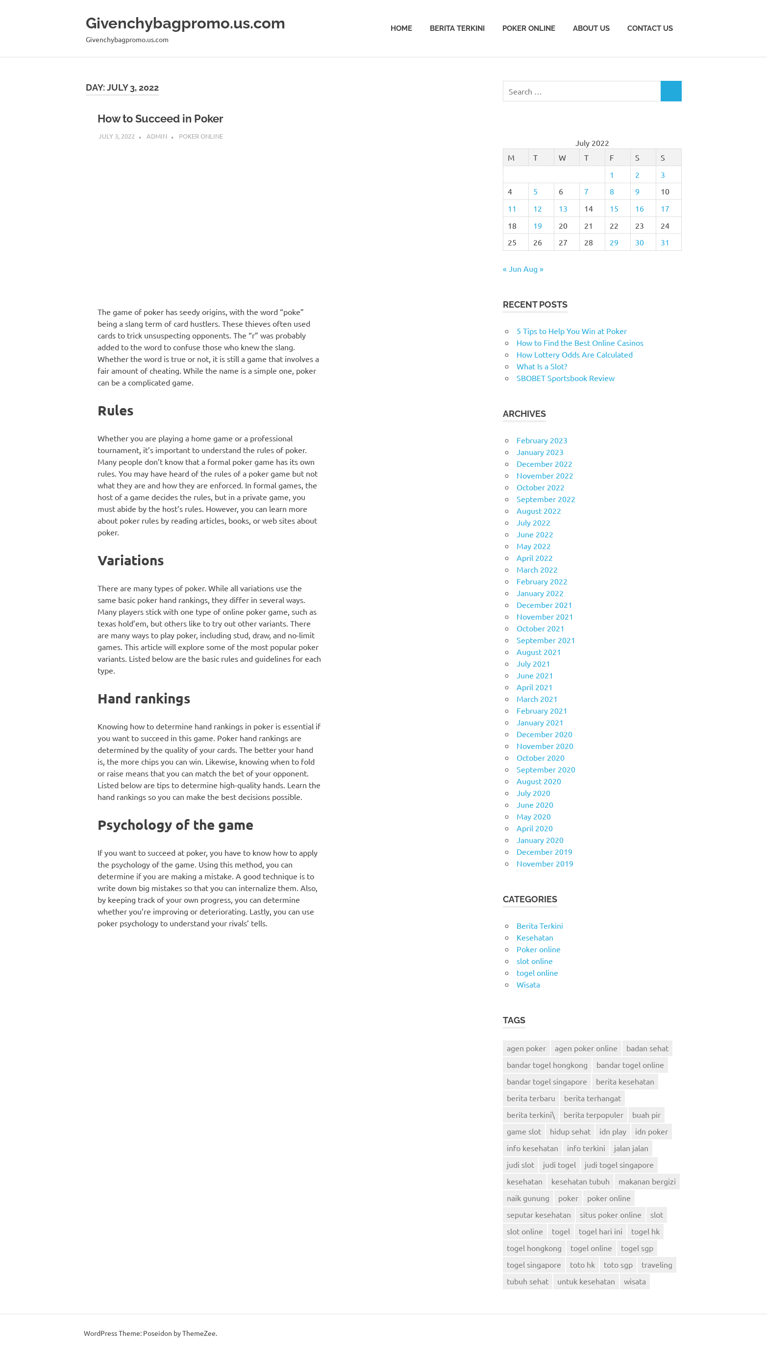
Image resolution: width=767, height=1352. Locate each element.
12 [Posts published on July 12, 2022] (537, 208)
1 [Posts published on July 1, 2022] (612, 174)
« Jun (512, 268)
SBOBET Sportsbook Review (566, 378)
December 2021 (544, 604)
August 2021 (539, 651)
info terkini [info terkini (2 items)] (586, 1148)
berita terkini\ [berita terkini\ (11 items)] (531, 1114)
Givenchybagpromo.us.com (208, 22)
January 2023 (540, 452)
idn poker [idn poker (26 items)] (651, 1131)
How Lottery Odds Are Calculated (575, 354)
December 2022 (544, 463)
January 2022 (540, 593)
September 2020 (546, 769)
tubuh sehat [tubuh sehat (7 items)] (527, 1281)
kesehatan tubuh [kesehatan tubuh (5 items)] (580, 1181)
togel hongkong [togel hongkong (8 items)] (534, 1248)
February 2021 (542, 710)
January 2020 (540, 840)
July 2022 (533, 522)
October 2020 (541, 757)
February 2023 (542, 440)
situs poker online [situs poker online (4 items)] (611, 1214)
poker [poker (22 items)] (568, 1198)
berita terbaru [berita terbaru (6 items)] (531, 1098)
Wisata (528, 984)
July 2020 (533, 792)
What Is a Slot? (542, 366)
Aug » (533, 268)
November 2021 (545, 616)
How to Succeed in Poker (179, 118)
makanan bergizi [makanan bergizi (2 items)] (647, 1181)
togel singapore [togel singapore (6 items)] (534, 1264)
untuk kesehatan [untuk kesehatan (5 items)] (586, 1281)
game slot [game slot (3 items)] (524, 1131)
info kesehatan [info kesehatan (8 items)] (532, 1148)
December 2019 (544, 851)
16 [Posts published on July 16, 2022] (639, 208)
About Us (591, 28)
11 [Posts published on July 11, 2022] (512, 208)
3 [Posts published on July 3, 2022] (663, 174)
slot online (535, 961)
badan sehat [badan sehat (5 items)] (647, 1048)
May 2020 (534, 816)
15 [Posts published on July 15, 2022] (614, 208)
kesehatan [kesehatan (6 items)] (525, 1181)
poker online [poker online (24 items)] (609, 1198)
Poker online (528, 28)
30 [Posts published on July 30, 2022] (639, 242)
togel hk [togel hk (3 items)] (645, 1231)
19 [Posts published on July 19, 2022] (537, 225)
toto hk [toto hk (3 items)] (582, 1264)
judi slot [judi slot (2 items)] (520, 1164)
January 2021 (540, 722)
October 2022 (541, 487)
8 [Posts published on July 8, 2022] (612, 191)
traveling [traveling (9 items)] (657, 1264)
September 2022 (546, 499)
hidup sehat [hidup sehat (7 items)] (570, 1131)
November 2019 (545, 863)
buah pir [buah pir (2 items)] (646, 1114)
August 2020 (539, 781)
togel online (537, 972)
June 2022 (535, 534)
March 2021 (537, 698)
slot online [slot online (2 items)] (525, 1231)
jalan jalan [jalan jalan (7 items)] (631, 1148)
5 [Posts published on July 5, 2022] (535, 191)
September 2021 (546, 640)
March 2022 (537, 569)
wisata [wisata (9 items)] (635, 1281)
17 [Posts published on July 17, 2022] (665, 208)
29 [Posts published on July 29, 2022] (614, 242)
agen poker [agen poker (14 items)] (526, 1048)
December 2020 (544, 734)
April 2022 (535, 557)
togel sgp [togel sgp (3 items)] (637, 1248)
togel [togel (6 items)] (561, 1231)
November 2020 (545, 745)
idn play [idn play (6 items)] (612, 1131)
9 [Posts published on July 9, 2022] (637, 191)
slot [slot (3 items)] (656, 1214)
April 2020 (535, 828)
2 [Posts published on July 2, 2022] (637, 174)
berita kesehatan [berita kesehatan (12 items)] (625, 1081)
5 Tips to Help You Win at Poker (572, 331)
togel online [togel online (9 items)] (591, 1248)
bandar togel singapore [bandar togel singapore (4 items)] (547, 1081)
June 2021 (535, 675)
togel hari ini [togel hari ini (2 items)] (600, 1231)
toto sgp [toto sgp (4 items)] (618, 1264)
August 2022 (539, 510)
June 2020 (535, 804)
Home (401, 28)
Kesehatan (535, 937)
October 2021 (541, 628)
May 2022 (534, 546)
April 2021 (535, 687)
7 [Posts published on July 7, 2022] (586, 191)
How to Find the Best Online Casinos (580, 342)
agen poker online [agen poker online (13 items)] (586, 1048)
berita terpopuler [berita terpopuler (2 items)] (593, 1114)
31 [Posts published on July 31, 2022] (665, 242)
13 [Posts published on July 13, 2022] (563, 208)
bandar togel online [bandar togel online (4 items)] (630, 1064)
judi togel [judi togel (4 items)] (559, 1164)
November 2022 (545, 475)
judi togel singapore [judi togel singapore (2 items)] (619, 1164)
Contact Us (650, 28)
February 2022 (542, 581)
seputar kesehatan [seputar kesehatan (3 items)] (539, 1214)
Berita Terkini (457, 28)
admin (157, 136)
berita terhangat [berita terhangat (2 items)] (592, 1098)
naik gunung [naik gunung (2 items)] (528, 1198)
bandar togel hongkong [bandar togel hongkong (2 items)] (547, 1064)
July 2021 (533, 663)
